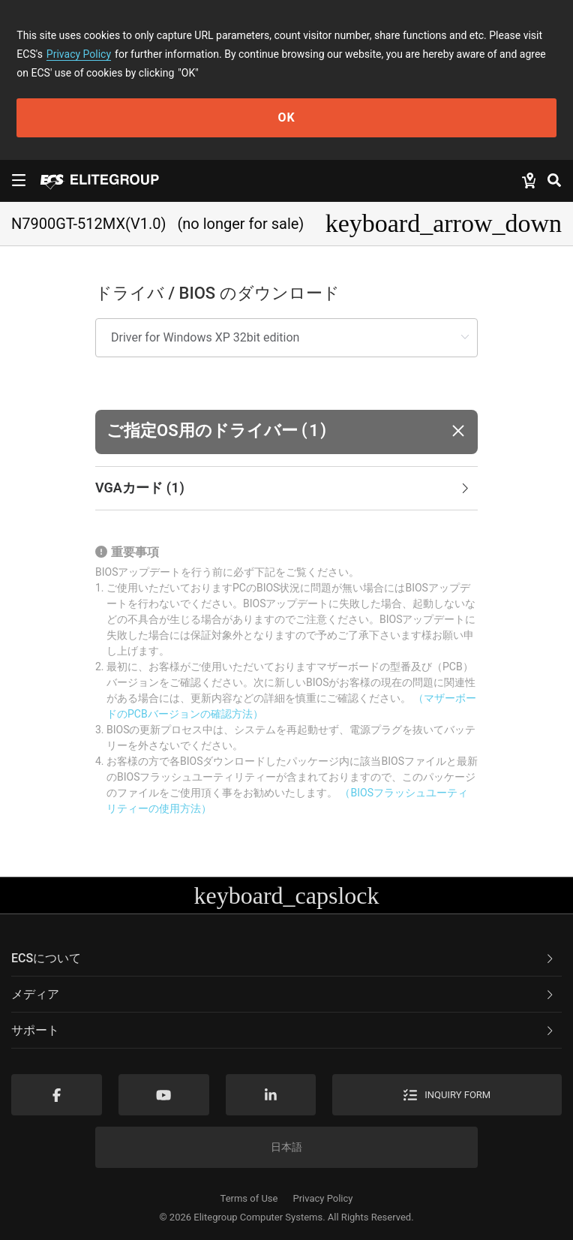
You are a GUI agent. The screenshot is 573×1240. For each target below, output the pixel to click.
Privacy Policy (78, 54)
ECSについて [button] (283, 958)
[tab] (286, 488)
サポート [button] (283, 1030)
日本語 (286, 1147)
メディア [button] (283, 994)
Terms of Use (249, 1198)
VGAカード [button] (283, 488)
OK (286, 117)
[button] (286, 432)
